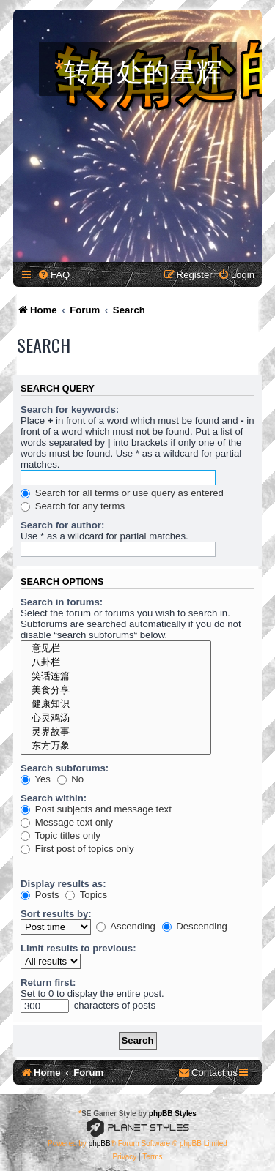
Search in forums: (62, 601)
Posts (40, 894)
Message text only (67, 822)
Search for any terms (73, 506)
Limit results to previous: (78, 948)
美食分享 (116, 690)
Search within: (54, 798)
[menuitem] (53, 274)
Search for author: (62, 525)
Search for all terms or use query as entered (122, 492)
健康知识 (116, 704)
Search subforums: (65, 768)
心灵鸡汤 (116, 718)
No (70, 779)
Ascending (125, 926)
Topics (86, 894)
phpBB (100, 1144)
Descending (194, 926)
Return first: (48, 982)
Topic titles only (60, 835)
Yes (36, 779)
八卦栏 (116, 663)
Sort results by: (56, 913)
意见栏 (116, 649)
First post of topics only (77, 848)
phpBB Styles (173, 1114)
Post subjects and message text (96, 809)
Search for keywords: (70, 409)
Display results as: (63, 883)
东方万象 (116, 746)
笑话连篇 (116, 677)
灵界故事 (116, 732)
